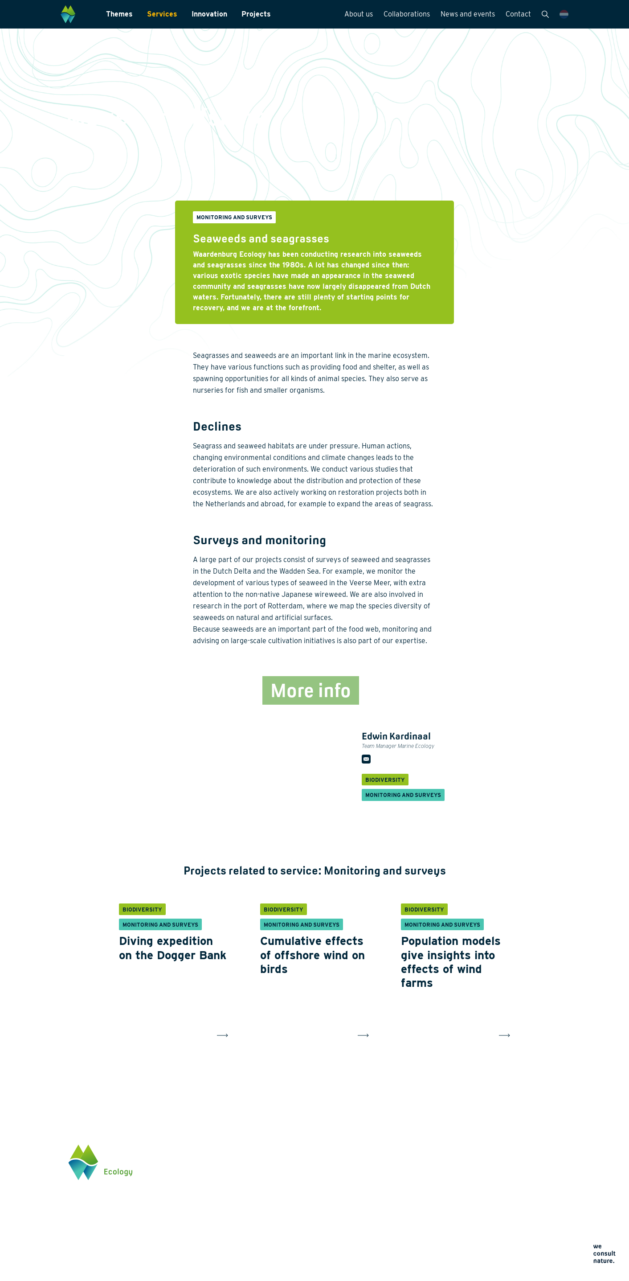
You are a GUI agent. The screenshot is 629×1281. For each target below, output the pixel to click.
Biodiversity (200, 1164)
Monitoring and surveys (307, 1164)
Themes (119, 14)
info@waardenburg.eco (514, 1194)
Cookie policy (392, 1241)
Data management (300, 1221)
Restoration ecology (212, 1232)
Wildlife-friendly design (216, 1192)
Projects (256, 14)
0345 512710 (498, 1186)
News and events (468, 14)
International (292, 1207)
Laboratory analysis (302, 1178)
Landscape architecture (308, 1192)
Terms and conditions (402, 1251)
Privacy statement (398, 1230)
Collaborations (407, 14)
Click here (495, 1223)
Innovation (209, 14)
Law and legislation (302, 1235)
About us (358, 14)
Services (162, 14)
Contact (518, 14)
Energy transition (208, 1178)
